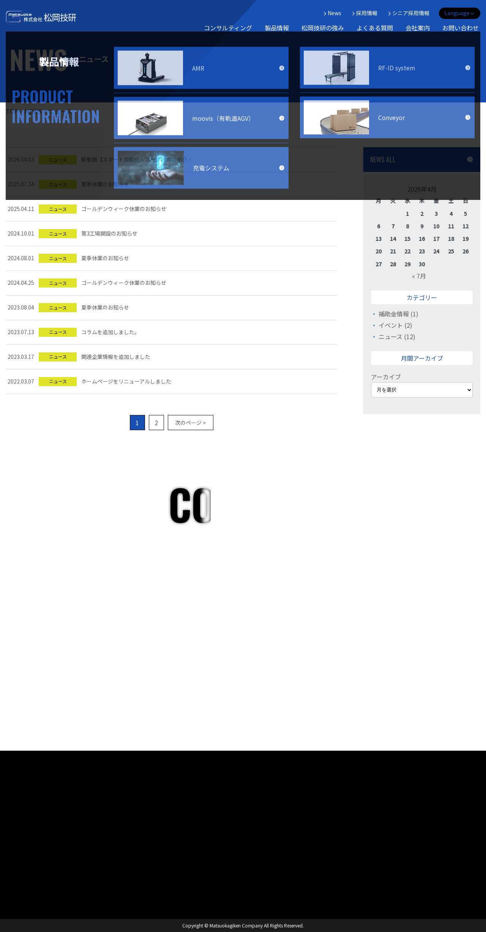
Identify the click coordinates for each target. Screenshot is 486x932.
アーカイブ (386, 376)
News (331, 13)
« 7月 (419, 275)
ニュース (390, 336)
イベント (391, 325)
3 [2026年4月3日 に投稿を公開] (436, 213)
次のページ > (190, 422)
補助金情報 (394, 313)
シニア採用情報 (408, 13)
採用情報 (364, 13)
